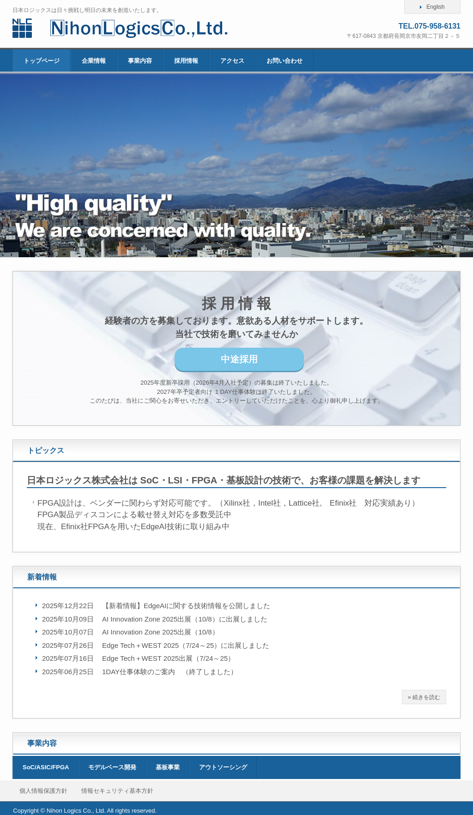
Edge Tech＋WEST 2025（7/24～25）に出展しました (185, 645)
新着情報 (42, 577)
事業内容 (140, 60)
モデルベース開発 (112, 767)
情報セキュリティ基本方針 (117, 790)
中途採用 (239, 359)
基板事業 (168, 767)
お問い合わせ (285, 60)
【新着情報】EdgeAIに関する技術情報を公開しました (186, 606)
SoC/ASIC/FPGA (46, 767)
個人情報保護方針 (43, 790)
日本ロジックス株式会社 (133, 28)
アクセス (232, 60)
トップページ (42, 60)
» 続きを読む (424, 697)
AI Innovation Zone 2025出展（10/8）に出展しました (184, 619)
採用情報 (186, 60)
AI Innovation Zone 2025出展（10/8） (160, 632)
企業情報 (94, 60)
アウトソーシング (223, 767)
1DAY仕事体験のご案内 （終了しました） (169, 672)
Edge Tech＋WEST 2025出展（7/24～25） (168, 658)
